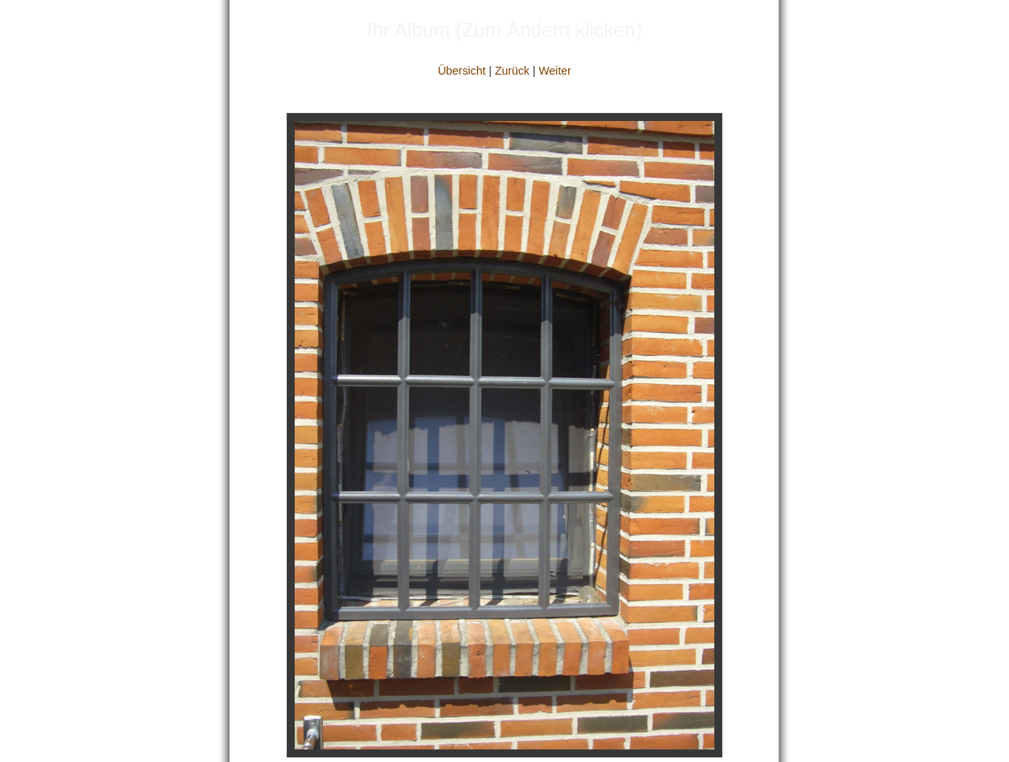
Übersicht (462, 70)
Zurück (512, 70)
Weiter (554, 70)
